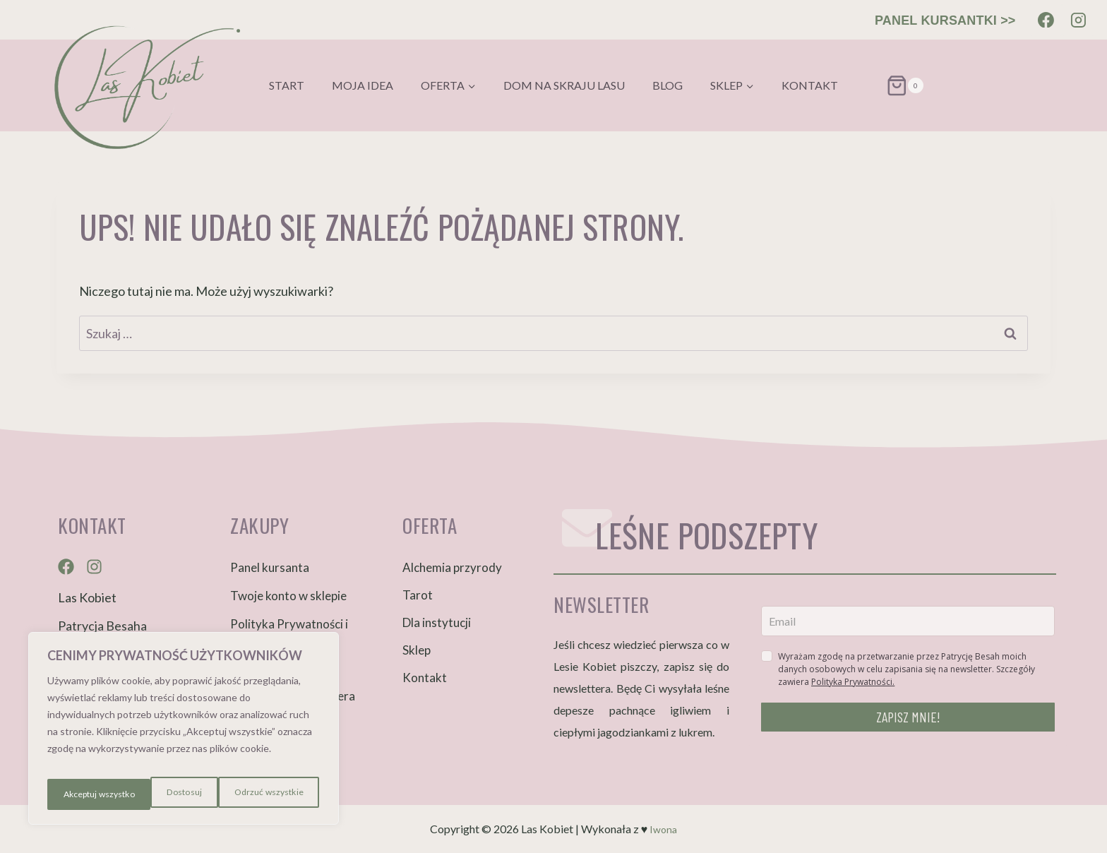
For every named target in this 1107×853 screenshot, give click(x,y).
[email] (908, 621)
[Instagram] (1078, 20)
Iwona (663, 828)
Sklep (416, 650)
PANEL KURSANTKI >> (945, 20)
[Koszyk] (887, 86)
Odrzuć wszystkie (161, 794)
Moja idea (362, 85)
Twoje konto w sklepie (288, 595)
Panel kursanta (269, 567)
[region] (183, 734)
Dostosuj (76, 794)
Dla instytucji (436, 622)
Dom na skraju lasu (564, 85)
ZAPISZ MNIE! (908, 716)
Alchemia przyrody (452, 567)
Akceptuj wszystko (268, 794)
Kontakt (810, 85)
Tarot (417, 594)
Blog (667, 85)
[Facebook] (1046, 20)
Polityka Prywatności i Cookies (289, 631)
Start (286, 85)
